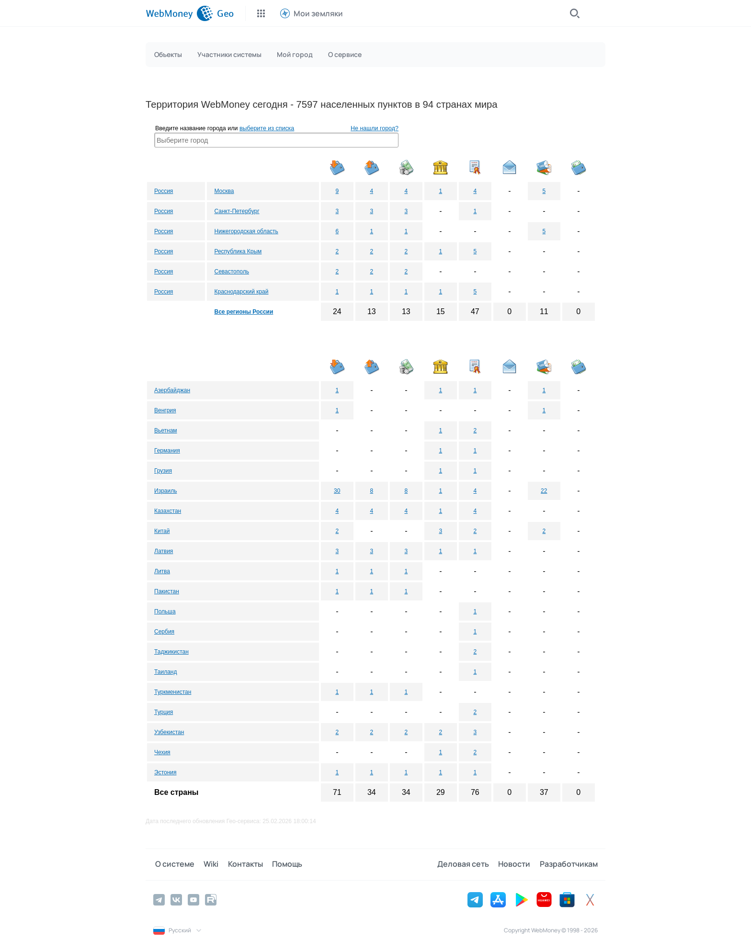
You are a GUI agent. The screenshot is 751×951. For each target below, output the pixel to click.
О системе (173, 864)
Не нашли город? (374, 128)
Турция (163, 712)
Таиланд (165, 671)
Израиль (165, 490)
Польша (165, 611)
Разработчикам (569, 864)
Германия (167, 450)
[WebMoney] (179, 13)
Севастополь (231, 271)
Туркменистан (172, 692)
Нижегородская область (246, 231)
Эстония (165, 772)
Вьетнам (165, 430)
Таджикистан (171, 651)
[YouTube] (193, 899)
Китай (162, 531)
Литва (162, 571)
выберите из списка (266, 128)
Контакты (240, 864)
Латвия (163, 551)
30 (337, 490)
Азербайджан (172, 390)
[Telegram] (159, 899)
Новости (516, 864)
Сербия (164, 631)
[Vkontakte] (176, 899)
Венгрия (165, 410)
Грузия (163, 470)
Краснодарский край (241, 291)
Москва (224, 191)
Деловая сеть (466, 864)
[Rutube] (210, 899)
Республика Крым (238, 251)
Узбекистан (169, 732)
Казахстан (167, 511)
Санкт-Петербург (236, 211)
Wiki (207, 864)
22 (544, 490)
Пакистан (166, 591)
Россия (163, 191)
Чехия (162, 752)
